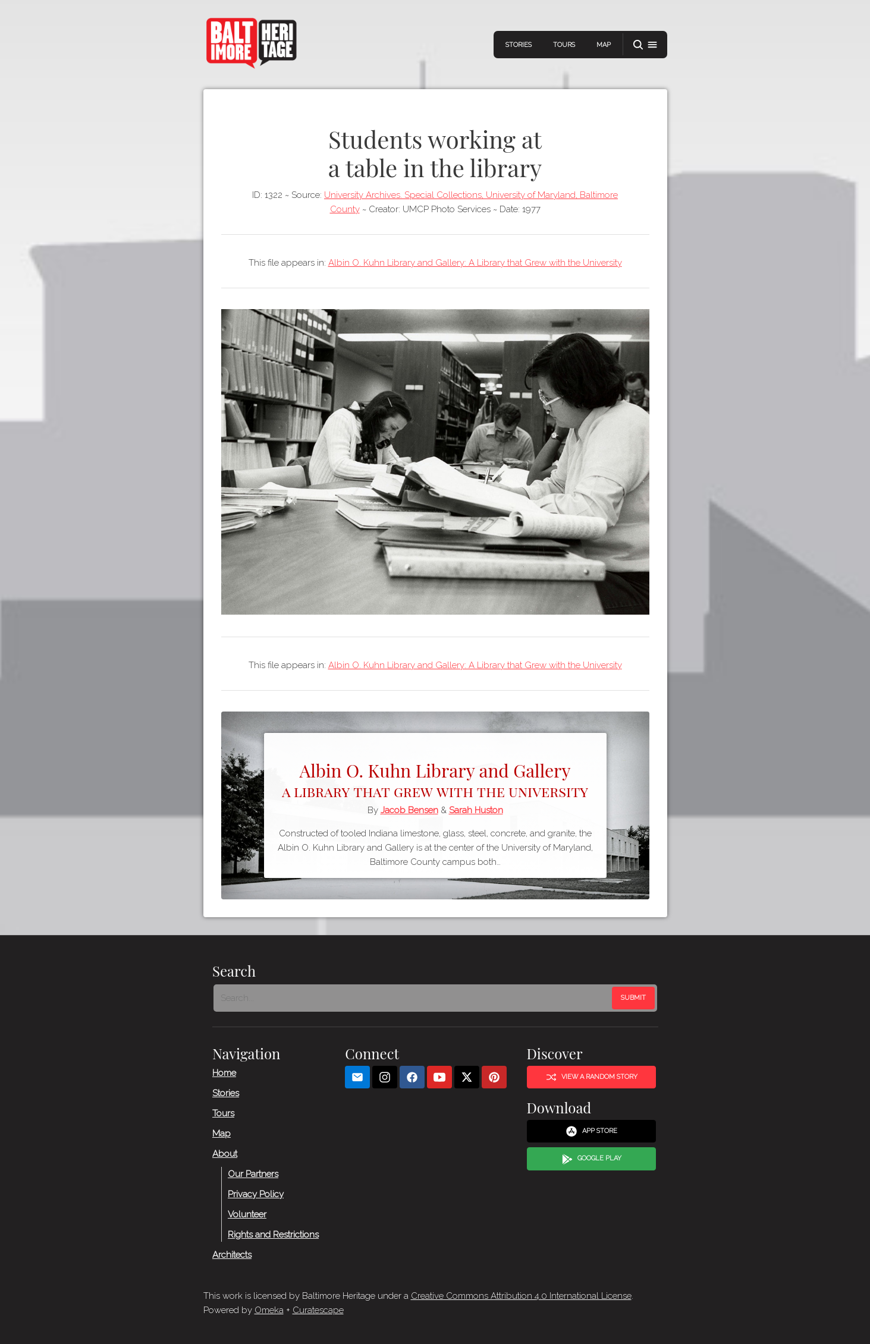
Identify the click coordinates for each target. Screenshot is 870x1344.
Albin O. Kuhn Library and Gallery (435, 778)
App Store (591, 1132)
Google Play (591, 1159)
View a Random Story (591, 1077)
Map (603, 45)
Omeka (269, 1310)
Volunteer (247, 1214)
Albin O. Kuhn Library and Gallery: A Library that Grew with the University (475, 262)
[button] (645, 44)
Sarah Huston (476, 810)
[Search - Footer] (414, 998)
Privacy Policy (256, 1194)
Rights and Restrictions (273, 1234)
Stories (518, 45)
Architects (232, 1254)
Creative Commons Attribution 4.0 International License (521, 1296)
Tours (564, 45)
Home (224, 1073)
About (224, 1153)
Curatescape (318, 1310)
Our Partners (253, 1174)
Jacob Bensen (409, 810)
